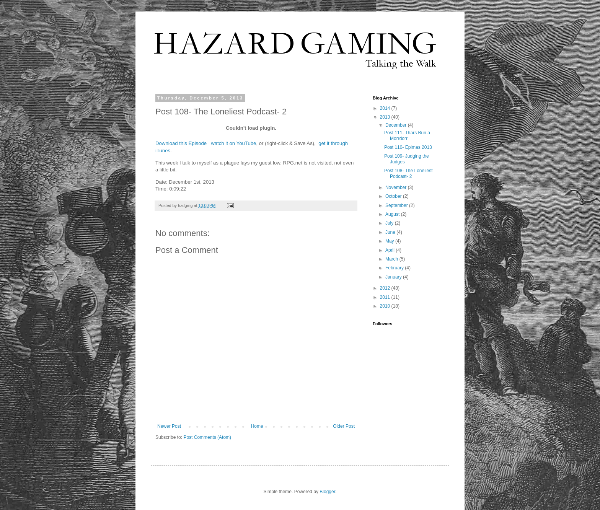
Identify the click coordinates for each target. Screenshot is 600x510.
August (393, 214)
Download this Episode (181, 143)
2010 (385, 306)
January (394, 277)
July (390, 223)
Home (257, 426)
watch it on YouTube (233, 143)
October (394, 196)
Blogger (327, 491)
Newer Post (169, 426)
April (390, 250)
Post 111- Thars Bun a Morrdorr (407, 135)
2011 (385, 297)
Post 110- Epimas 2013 (408, 147)
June (390, 232)
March (392, 259)
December (396, 125)
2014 (385, 108)
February (395, 267)
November (396, 187)
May (390, 241)
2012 (385, 288)
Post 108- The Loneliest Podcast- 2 (408, 173)
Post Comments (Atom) (207, 437)
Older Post (344, 426)
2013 (385, 117)
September (397, 205)
